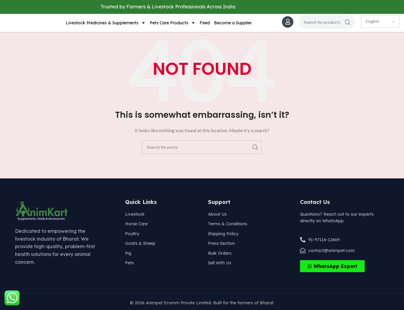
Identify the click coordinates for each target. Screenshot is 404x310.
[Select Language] (380, 23)
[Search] (326, 24)
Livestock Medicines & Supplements (105, 25)
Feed (205, 24)
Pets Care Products (172, 25)
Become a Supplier (233, 24)
